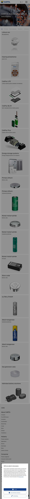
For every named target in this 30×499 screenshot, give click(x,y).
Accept (15, 489)
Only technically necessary (15, 492)
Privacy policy (21, 476)
